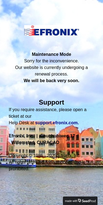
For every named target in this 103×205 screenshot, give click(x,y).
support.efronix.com (56, 122)
